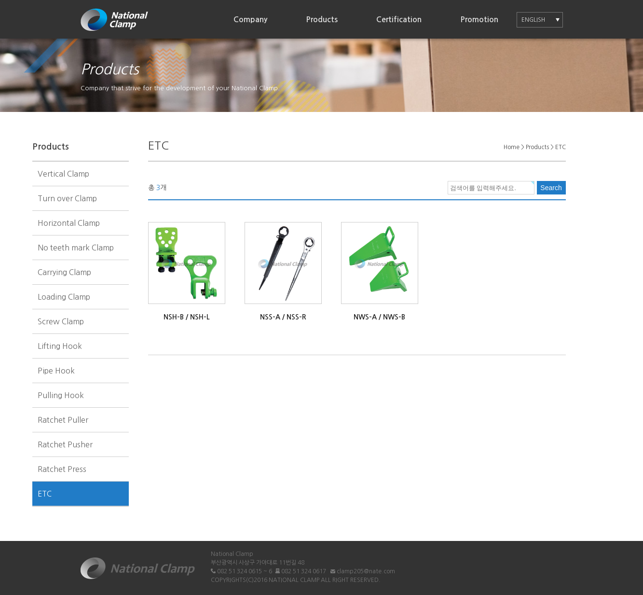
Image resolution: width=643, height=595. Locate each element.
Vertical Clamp (63, 174)
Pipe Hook (56, 370)
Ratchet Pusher (65, 444)
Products (322, 19)
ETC (45, 494)
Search (550, 188)
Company (250, 19)
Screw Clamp (61, 321)
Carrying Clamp (64, 272)
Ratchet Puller (63, 420)
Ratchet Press (62, 469)
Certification (399, 19)
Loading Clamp (64, 297)
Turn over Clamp (67, 198)
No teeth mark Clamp (76, 247)
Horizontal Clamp (69, 223)
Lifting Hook (60, 346)
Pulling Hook (61, 395)
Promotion (479, 19)
